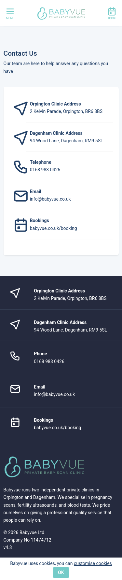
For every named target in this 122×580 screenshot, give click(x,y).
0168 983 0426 (45, 169)
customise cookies (93, 563)
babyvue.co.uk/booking (53, 228)
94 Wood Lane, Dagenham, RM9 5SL (66, 140)
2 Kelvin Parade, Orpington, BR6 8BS (66, 111)
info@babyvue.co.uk (50, 199)
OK (61, 572)
